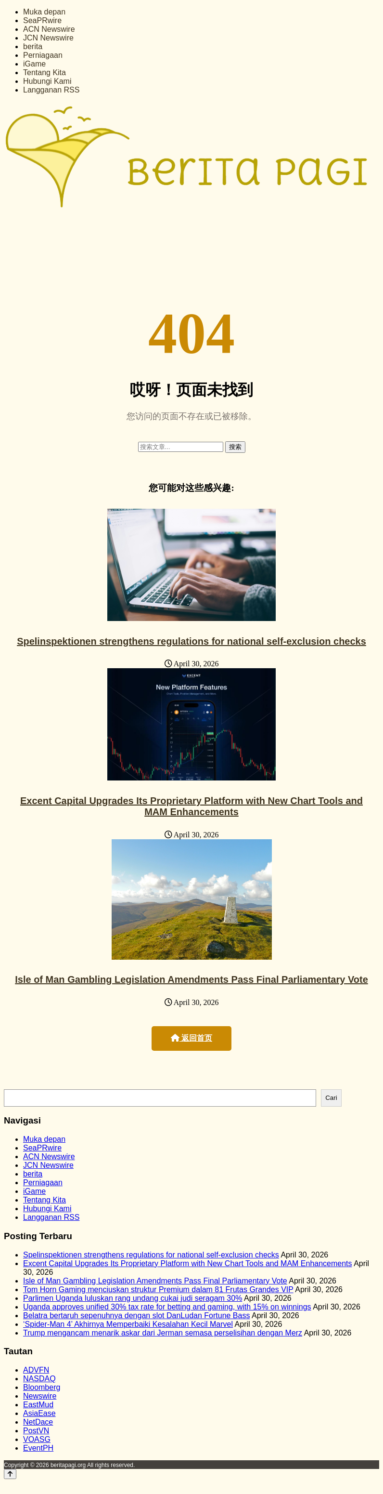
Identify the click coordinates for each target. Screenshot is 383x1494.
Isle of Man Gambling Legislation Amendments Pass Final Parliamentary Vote (191, 979)
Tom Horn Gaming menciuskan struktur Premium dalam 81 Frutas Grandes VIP (158, 1289)
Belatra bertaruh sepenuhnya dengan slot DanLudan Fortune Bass (136, 1315)
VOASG (37, 1439)
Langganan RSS (51, 90)
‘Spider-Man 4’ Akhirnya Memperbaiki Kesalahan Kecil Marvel (128, 1324)
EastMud (38, 1405)
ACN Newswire (49, 29)
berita (32, 46)
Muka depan (44, 12)
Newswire (39, 1396)
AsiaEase (39, 1413)
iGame (34, 64)
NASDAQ (39, 1379)
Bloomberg (41, 1387)
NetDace (38, 1422)
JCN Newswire (48, 38)
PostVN (36, 1431)
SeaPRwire (42, 20)
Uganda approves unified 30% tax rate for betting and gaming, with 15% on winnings (167, 1307)
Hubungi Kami (47, 81)
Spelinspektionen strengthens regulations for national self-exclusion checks (191, 641)
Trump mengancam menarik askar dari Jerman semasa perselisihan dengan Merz (162, 1333)
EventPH (38, 1448)
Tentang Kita (44, 72)
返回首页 (191, 1038)
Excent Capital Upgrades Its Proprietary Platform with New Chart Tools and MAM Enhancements (191, 806)
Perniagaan (43, 55)
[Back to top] (10, 1474)
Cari (331, 1097)
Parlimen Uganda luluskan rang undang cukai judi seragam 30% (132, 1298)
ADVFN (36, 1370)
